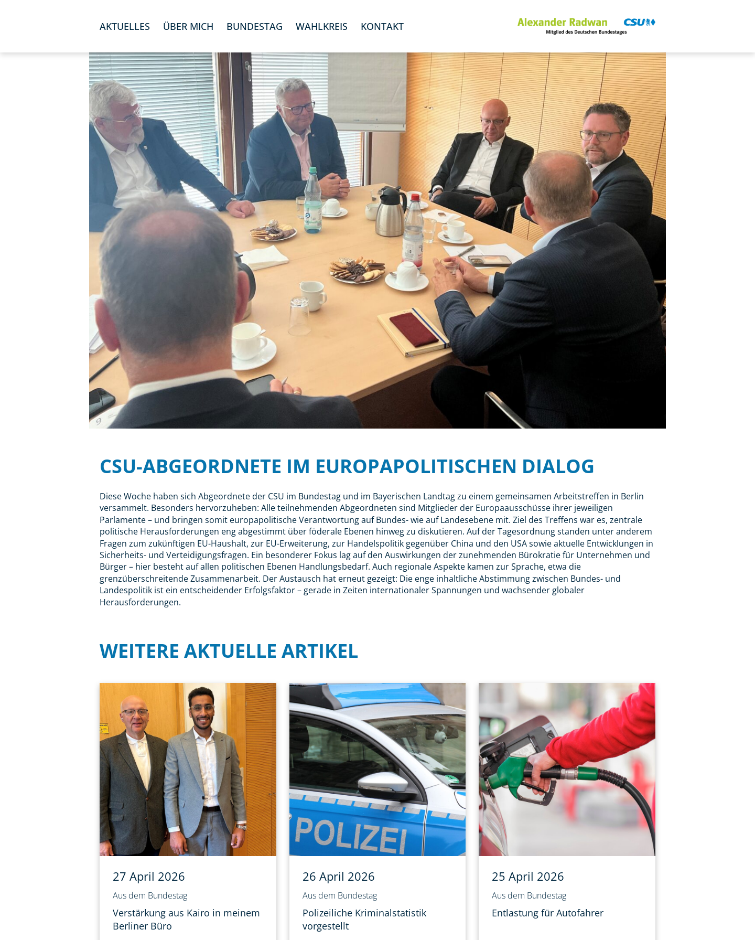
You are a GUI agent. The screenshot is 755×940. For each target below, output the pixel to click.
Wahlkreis (322, 26)
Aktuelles (125, 26)
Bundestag (254, 26)
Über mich (188, 26)
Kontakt (382, 26)
